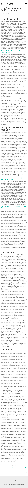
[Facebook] (9, 480)
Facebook (3, 467)
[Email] (19, 480)
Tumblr (24, 467)
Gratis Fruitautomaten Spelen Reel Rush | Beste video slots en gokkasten (13, 178)
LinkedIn (14, 467)
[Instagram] (14, 480)
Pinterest (19, 467)
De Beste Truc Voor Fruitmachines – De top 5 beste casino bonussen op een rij (14, 51)
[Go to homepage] (7, 3)
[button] (26, 3)
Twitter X (9, 467)
